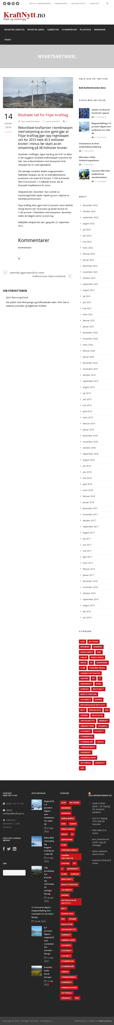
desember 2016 (90, 581)
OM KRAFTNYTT (79, 3)
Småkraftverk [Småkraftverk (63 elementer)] (87, 726)
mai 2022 (87, 241)
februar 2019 (89, 423)
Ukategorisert (53, 121)
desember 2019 (90, 362)
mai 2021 (87, 308)
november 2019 (90, 369)
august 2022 (89, 223)
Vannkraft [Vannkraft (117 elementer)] (85, 752)
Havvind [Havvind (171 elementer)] (84, 678)
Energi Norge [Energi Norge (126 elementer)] (97, 657)
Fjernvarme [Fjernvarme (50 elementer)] (101, 662)
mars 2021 (88, 314)
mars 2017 (88, 563)
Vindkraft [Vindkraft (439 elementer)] (100, 763)
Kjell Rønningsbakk (30, 121)
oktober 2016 (89, 593)
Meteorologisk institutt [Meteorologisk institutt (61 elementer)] (92, 705)
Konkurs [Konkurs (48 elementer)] (84, 689)
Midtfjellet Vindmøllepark (55, 258)
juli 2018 (87, 466)
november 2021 (90, 272)
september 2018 (90, 453)
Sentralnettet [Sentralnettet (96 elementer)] (87, 721)
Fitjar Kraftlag (31, 258)
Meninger (100, 29)
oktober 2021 (89, 278)
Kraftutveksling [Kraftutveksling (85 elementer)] (88, 694)
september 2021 (90, 284)
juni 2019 (87, 399)
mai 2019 (87, 405)
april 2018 (87, 484)
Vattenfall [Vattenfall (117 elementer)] (85, 763)
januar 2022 (88, 259)
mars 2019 (88, 417)
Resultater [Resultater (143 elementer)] (97, 715)
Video (7, 39)
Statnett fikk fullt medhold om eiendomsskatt (101, 174)
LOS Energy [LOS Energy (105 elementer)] (85, 699)
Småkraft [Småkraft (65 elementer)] (103, 721)
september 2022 (90, 217)
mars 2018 (88, 490)
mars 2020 (88, 344)
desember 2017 (90, 508)
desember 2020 (90, 332)
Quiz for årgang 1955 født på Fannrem (99, 821)
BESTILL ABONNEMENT (40, 3)
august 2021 (89, 290)
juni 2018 (87, 472)
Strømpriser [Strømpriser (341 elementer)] (86, 742)
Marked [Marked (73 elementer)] (98, 699)
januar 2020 (88, 356)
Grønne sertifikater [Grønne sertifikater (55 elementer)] (90, 673)
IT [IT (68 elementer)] (100, 678)
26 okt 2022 (40, 921)
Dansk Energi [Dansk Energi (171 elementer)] (86, 652)
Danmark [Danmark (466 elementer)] (97, 647)
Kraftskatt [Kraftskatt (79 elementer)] (98, 689)
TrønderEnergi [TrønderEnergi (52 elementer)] (87, 747)
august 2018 (89, 459)
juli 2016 (87, 611)
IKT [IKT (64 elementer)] (93, 678)
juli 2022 (87, 229)
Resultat (24, 263)
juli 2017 (87, 538)
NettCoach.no (105, 1021)
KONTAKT (94, 3)
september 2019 (90, 381)
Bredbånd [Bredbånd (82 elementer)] (84, 647)
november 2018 (90, 441)
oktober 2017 (89, 520)
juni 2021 (87, 302)
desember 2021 (90, 265)
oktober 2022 (89, 211)
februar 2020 (89, 350)
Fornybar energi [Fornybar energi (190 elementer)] (97, 668)
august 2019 (89, 387)
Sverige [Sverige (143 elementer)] (100, 742)
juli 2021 (87, 296)
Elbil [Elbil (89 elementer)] (99, 652)
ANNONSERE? (61, 3)
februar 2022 (89, 253)
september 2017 (90, 526)
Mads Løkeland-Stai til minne (100, 853)
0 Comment (100, 117)
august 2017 (89, 532)
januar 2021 (88, 326)
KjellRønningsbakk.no (100, 795)
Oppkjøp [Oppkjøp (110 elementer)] (84, 715)
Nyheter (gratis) (14, 29)
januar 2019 (88, 429)
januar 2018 (88, 502)
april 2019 (87, 411)
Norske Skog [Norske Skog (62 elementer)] (95, 710)
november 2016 (90, 587)
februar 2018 (89, 496)
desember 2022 (90, 205)
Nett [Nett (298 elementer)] (82, 710)
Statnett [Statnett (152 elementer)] (99, 731)
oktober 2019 (89, 375)
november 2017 (90, 514)
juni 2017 (87, 544)
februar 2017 (89, 569)
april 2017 (87, 556)
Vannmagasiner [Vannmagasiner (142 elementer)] (88, 758)
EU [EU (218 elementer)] (91, 662)
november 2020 (90, 338)
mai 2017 (87, 550)
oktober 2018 (89, 447)
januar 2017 (88, 575)
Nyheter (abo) (35, 29)
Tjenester (53, 29)
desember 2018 (90, 435)
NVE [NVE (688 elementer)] (106, 710)
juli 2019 (87, 393)
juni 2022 (87, 235)
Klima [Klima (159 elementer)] (98, 684)
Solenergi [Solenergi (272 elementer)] (102, 726)
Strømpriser (69, 29)
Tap (35, 263)
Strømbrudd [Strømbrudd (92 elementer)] (86, 736)
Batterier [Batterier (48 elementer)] (93, 641)
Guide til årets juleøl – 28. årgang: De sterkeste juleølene (101, 808)
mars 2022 (88, 247)
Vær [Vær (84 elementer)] (82, 768)
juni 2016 (87, 617)
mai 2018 (87, 478)
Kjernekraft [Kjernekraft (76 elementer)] (86, 684)
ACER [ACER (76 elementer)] (82, 641)
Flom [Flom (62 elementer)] (82, 668)
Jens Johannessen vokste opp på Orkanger (100, 842)
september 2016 (90, 599)
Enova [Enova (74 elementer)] (83, 662)
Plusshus (85, 29)
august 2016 (89, 605)
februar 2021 (89, 320)
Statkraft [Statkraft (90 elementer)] (85, 731)
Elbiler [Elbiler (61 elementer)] (83, 657)
